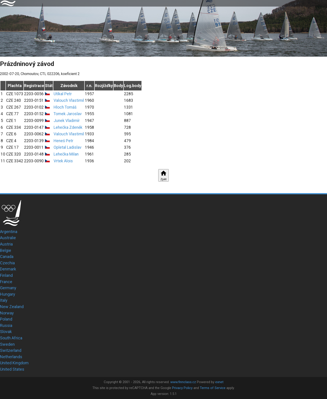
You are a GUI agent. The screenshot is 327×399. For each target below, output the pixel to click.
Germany (8, 287)
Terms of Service (212, 388)
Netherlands (11, 356)
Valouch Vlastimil (69, 100)
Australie (8, 237)
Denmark (8, 269)
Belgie (5, 250)
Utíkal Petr (63, 94)
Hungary (7, 294)
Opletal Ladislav (68, 147)
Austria (6, 244)
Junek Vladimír (67, 120)
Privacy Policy (182, 388)
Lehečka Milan (66, 154)
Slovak (6, 331)
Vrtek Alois (63, 161)
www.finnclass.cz (183, 382)
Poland (6, 319)
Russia (6, 325)
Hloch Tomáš (65, 107)
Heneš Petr (63, 141)
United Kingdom (14, 362)
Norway (7, 313)
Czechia (7, 262)
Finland (6, 275)
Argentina (8, 231)
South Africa (11, 338)
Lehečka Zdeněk (68, 127)
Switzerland (10, 350)
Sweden (7, 344)
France (6, 281)
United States (12, 369)
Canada (6, 256)
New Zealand (12, 306)
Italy (3, 300)
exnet (219, 382)
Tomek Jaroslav (68, 114)
